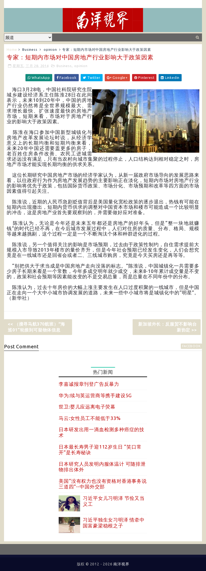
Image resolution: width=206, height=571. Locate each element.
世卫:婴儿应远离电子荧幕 (87, 406)
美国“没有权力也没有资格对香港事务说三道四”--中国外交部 (103, 483)
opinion (50, 49)
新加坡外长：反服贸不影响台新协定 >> (167, 327)
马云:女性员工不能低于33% (90, 418)
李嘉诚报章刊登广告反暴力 (89, 384)
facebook (191, 346)
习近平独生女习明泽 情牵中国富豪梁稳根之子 (113, 522)
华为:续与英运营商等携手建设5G (95, 395)
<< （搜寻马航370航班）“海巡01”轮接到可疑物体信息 (36, 327)
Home (12, 49)
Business (29, 49)
